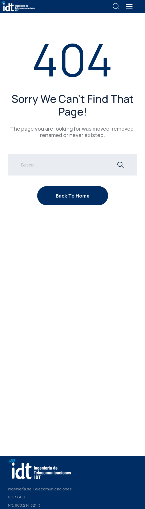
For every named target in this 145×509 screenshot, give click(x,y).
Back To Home (72, 196)
